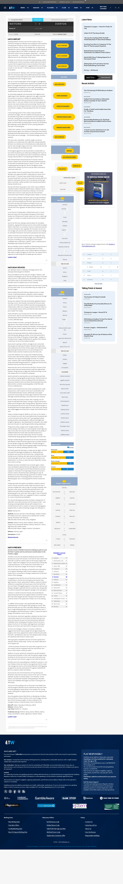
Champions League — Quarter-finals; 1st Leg (98, 27)
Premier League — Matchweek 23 (95, 327)
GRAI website (97, 790)
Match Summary (62, 56)
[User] (118, 7)
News (23, 8)
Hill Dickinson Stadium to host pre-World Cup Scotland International (98, 320)
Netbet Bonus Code (53, 825)
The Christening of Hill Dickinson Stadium (98, 90)
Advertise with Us (91, 825)
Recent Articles (88, 83)
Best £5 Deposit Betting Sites (17, 832)
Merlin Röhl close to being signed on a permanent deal (97, 58)
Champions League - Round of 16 (95, 312)
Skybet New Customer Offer (56, 835)
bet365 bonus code (53, 822)
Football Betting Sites (15, 829)
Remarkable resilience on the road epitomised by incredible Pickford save (97, 120)
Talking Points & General (92, 288)
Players (50, 8)
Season (36, 8)
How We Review (90, 832)
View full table (98, 283)
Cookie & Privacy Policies (47, 846)
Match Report (62, 66)
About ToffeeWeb (91, 846)
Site (87, 8)
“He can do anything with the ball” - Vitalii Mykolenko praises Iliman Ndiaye (97, 38)
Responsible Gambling (92, 835)
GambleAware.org (98, 763)
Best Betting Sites (14, 822)
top (46, 260)
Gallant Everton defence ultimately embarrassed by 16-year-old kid (96, 100)
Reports (69, 150)
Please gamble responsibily (50, 2)
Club (64, 8)
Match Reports (59, 84)
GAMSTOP (94, 769)
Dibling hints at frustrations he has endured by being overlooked (96, 64)
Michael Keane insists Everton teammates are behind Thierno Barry (97, 51)
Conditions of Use (70, 846)
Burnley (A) (76, 165)
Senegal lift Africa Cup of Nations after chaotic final (98, 335)
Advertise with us (81, 846)
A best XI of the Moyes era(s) (94, 33)
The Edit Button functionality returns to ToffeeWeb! (98, 304)
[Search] (115, 7)
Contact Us (89, 822)
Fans (76, 8)
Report (80, 183)
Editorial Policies (59, 846)
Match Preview (62, 45)
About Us (88, 829)
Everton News (104, 77)
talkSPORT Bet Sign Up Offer (56, 829)
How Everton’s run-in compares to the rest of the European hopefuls (97, 45)
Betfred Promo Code (53, 832)
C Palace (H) (62, 169)
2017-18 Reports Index (69, 157)
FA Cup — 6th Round (91, 70)
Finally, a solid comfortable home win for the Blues (97, 110)
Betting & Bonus (103, 7)
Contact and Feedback (32, 846)
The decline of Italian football (94, 297)
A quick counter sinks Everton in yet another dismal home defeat (96, 130)
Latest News (87, 19)
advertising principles (78, 2)
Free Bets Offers (13, 825)
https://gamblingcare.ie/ (48, 787)
